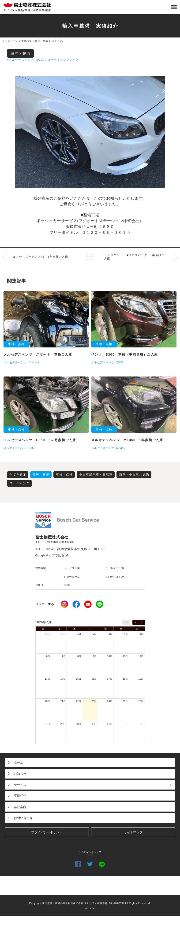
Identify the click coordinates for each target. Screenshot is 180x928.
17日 (109, 679)
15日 (78, 679)
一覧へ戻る (90, 257)
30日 (63, 634)
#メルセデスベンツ (20, 59)
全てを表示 (17, 474)
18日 (125, 679)
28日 (63, 724)
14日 (63, 679)
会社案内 (20, 807)
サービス (94, 785)
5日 (141, 634)
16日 (94, 679)
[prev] (135, 622)
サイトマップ (133, 832)
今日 (126, 622)
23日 (94, 701)
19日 (140, 679)
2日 (95, 634)
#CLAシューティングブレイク (57, 59)
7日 (64, 656)
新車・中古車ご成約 (134, 474)
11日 (125, 656)
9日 (95, 656)
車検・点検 (64, 474)
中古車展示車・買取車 (95, 474)
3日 (110, 634)
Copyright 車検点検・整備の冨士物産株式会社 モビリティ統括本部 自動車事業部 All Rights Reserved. (90, 903)
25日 (125, 701)
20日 (47, 701)
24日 (109, 701)
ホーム (18, 762)
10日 (109, 656)
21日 (63, 701)
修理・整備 (20, 53)
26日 (140, 701)
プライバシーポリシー (46, 832)
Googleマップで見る (51, 555)
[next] (142, 622)
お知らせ (20, 773)
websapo (89, 908)
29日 (47, 634)
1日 (79, 634)
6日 (48, 656)
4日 (126, 634)
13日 (47, 679)
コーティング (19, 483)
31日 (109, 724)
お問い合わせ (23, 818)
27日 (47, 724)
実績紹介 (20, 796)
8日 (79, 656)
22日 (78, 701)
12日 (140, 656)
